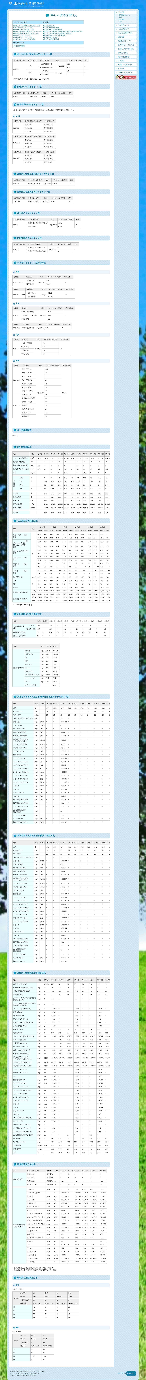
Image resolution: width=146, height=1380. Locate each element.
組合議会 (121, 61)
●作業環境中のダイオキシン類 (23, 29)
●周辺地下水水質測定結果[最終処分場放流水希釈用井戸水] (63, 31)
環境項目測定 (123, 53)
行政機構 (122, 19)
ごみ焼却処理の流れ (125, 33)
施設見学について (124, 41)
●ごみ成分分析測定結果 (51, 27)
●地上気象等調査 (19, 46)
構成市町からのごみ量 (126, 45)
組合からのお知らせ (125, 72)
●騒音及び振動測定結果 (51, 39)
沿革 (120, 17)
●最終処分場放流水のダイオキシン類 (26, 33)
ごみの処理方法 (123, 29)
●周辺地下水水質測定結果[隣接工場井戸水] (57, 33)
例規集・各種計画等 (125, 65)
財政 (120, 21)
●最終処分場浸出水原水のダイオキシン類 (27, 31)
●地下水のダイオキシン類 (22, 35)
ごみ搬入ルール (123, 25)
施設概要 (121, 37)
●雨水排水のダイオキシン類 (22, 37)
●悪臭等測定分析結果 (50, 37)
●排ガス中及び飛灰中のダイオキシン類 (26, 25)
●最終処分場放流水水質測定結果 (54, 35)
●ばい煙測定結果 (49, 25)
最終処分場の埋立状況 (126, 49)
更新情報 (121, 68)
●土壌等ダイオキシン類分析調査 (24, 39)
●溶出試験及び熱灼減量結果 (52, 29)
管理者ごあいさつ (124, 15)
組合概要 (121, 12)
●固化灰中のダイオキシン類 (22, 27)
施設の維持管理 (123, 57)
